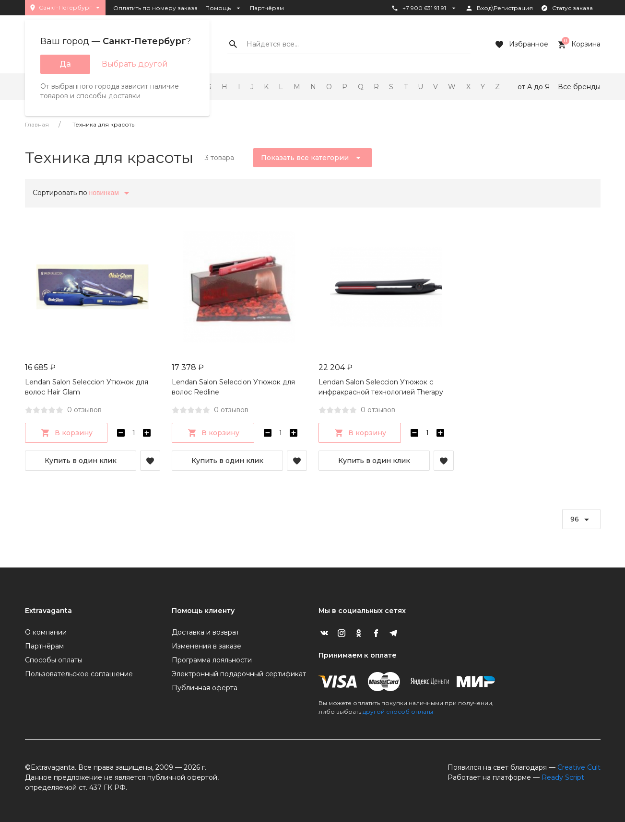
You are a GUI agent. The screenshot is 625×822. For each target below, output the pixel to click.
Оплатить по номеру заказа (155, 8)
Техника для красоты (104, 124)
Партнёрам (267, 8)
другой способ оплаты (398, 711)
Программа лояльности (212, 660)
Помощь (223, 8)
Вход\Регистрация (499, 8)
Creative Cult (579, 767)
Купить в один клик (81, 460)
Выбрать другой (135, 64)
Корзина (578, 44)
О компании (46, 632)
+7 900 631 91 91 (424, 8)
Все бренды (579, 86)
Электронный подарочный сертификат (239, 674)
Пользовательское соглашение (79, 674)
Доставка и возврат (205, 632)
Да (65, 64)
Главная (37, 124)
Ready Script (563, 777)
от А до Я (534, 86)
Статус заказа (567, 8)
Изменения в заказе (206, 646)
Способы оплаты (54, 660)
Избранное (521, 44)
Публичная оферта (204, 687)
